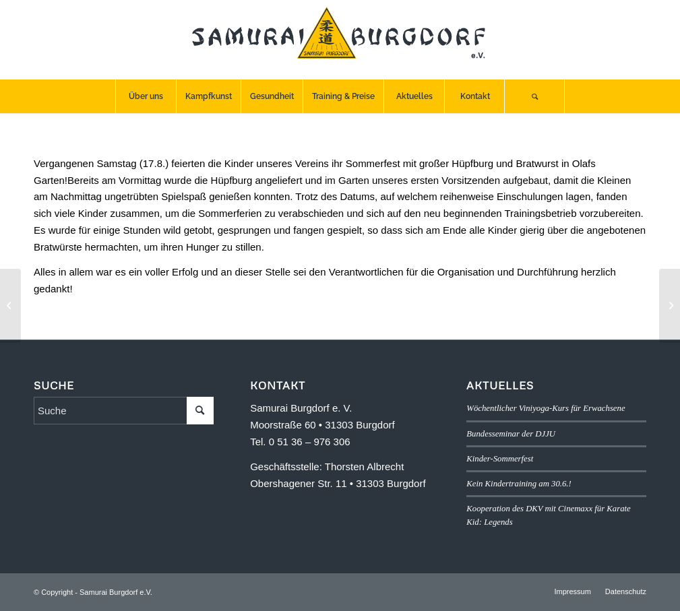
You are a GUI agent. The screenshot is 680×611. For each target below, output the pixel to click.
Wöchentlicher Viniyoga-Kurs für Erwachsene (545, 408)
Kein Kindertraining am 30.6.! (518, 483)
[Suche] (534, 96)
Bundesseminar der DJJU (510, 434)
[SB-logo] (340, 39)
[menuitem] (145, 96)
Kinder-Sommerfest (499, 458)
